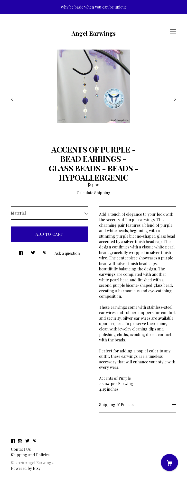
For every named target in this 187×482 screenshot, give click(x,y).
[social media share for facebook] (21, 251)
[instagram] (20, 440)
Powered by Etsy (25, 468)
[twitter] (27, 440)
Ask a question (67, 253)
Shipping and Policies (30, 454)
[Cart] (169, 462)
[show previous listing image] (23, 98)
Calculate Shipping (94, 192)
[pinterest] (35, 440)
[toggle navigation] (173, 31)
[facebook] (13, 440)
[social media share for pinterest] (45, 251)
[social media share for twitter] (33, 251)
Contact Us (21, 449)
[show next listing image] (164, 98)
